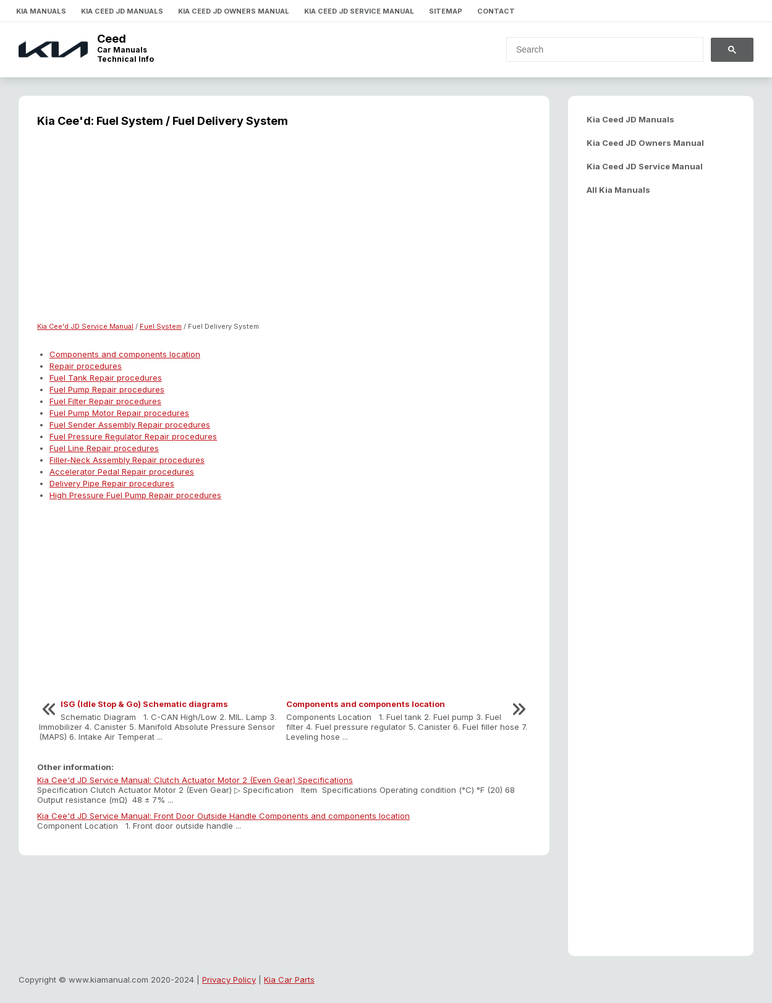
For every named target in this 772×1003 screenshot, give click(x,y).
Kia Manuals (41, 11)
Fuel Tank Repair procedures (105, 378)
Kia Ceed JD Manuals (122, 11)
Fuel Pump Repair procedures (106, 389)
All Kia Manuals (618, 190)
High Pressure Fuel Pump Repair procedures (135, 495)
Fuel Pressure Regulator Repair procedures (133, 436)
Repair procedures (85, 366)
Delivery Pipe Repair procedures (111, 483)
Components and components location (124, 354)
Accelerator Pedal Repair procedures (121, 471)
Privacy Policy (229, 979)
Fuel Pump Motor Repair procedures (119, 413)
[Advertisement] (284, 232)
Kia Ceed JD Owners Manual (233, 11)
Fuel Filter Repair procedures (105, 401)
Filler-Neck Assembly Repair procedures (127, 460)
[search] (597, 49)
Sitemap (445, 11)
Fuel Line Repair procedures (104, 448)
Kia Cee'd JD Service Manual (85, 326)
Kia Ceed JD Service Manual (359, 11)
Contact (496, 11)
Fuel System (161, 326)
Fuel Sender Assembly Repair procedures (129, 425)
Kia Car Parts (289, 979)
